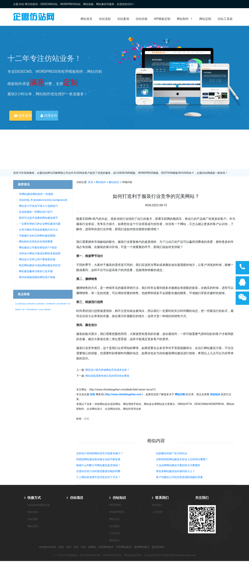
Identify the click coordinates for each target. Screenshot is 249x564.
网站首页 (86, 19)
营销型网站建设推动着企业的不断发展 (98, 459)
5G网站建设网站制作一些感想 (36, 194)
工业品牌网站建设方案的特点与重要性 (178, 465)
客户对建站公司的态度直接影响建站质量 (179, 477)
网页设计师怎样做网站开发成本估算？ (107, 369)
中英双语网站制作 (31, 309)
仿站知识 (119, 498)
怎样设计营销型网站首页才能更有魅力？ (99, 453)
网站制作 (185, 19)
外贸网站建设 (124, 546)
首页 (90, 182)
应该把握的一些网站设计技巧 (36, 211)
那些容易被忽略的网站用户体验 (37, 277)
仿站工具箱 (225, 19)
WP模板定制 (162, 19)
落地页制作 (158, 546)
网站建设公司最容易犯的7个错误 (38, 247)
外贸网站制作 (106, 546)
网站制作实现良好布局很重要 (36, 241)
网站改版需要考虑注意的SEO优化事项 (107, 375)
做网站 (92, 546)
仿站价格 (142, 19)
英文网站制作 (30, 304)
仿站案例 (123, 19)
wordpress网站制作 (44, 309)
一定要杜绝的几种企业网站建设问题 (39, 223)
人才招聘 (157, 512)
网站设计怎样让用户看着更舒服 (37, 259)
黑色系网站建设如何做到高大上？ (175, 471)
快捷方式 (34, 498)
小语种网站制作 (50, 304)
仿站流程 (105, 19)
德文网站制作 (40, 304)
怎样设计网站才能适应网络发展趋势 (39, 253)
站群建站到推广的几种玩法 (171, 453)
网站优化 (114, 519)
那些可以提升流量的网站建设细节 (38, 217)
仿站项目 (76, 498)
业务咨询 (23, 116)
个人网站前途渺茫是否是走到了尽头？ (98, 477)
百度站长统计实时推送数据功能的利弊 (98, 471)
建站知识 (114, 182)
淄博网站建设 (141, 546)
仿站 (86, 418)
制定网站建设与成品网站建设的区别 (39, 265)
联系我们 (162, 498)
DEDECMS (115, 504)
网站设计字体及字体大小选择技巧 (38, 205)
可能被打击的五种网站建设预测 (37, 235)
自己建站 (114, 526)
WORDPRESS (116, 512)
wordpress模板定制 (38, 504)
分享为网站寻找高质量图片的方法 (38, 229)
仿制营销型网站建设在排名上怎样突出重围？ (182, 459)
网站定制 (205, 19)
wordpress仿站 (47, 546)
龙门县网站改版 (20, 304)
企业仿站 (114, 533)
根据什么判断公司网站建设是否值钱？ (98, 465)
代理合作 (48, 116)
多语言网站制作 (61, 304)
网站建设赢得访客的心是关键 (36, 271)
